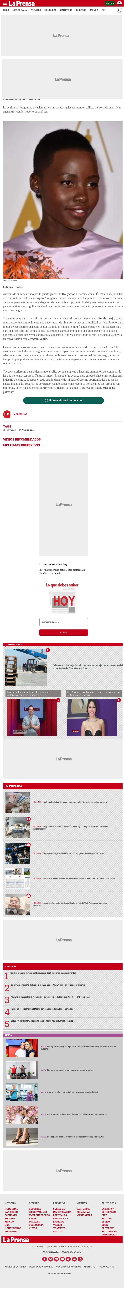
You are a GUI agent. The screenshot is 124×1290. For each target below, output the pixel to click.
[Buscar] (119, 10)
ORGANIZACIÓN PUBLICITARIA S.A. (62, 1251)
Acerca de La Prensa (15, 1267)
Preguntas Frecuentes (59, 1274)
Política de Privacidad (41, 1267)
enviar (64, 632)
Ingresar (110, 3)
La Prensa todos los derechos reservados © (62, 1246)
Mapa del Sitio (106, 1267)
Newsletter (90, 1267)
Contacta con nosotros (68, 1267)
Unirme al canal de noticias (65, 400)
